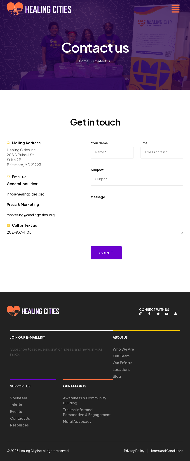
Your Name (99, 143)
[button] (175, 9)
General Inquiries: (22, 183)
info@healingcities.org (26, 194)
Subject (97, 170)
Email (145, 143)
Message (98, 197)
